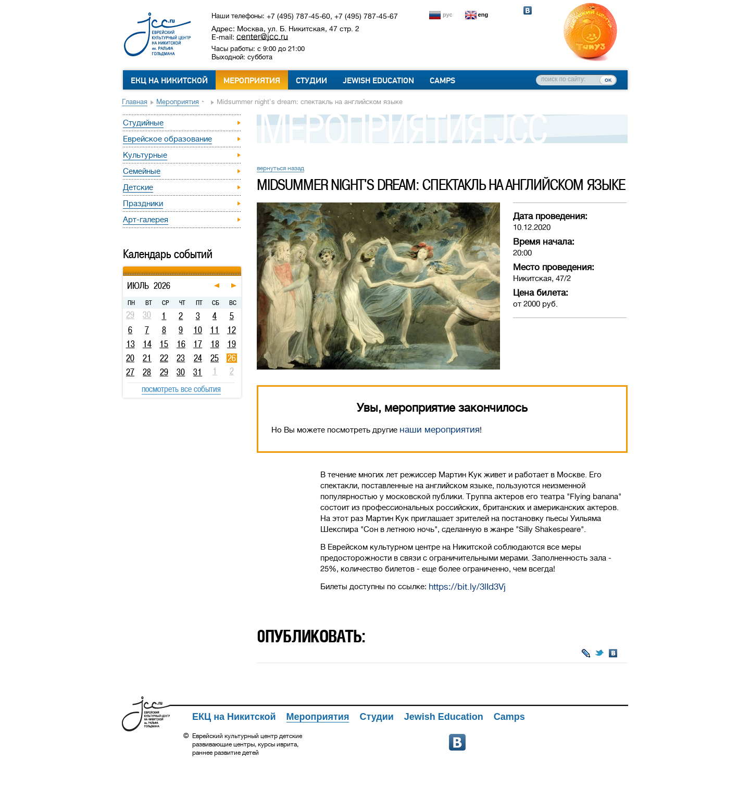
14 (147, 344)
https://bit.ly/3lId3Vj (467, 587)
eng (483, 14)
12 (231, 330)
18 (214, 344)
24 (198, 358)
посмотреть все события (181, 389)
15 (163, 344)
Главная (134, 102)
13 (130, 344)
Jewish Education (378, 80)
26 (232, 358)
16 (181, 344)
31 (197, 372)
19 (231, 344)
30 (181, 372)
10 (197, 330)
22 (164, 358)
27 (130, 372)
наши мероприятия (439, 430)
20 (130, 358)
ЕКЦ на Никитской (169, 80)
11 (214, 330)
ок (608, 79)
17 (197, 344)
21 (147, 358)
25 (214, 358)
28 (147, 372)
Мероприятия (251, 80)
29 (164, 372)
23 (181, 358)
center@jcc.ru (262, 36)
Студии (311, 80)
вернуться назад (280, 168)
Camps (442, 80)
